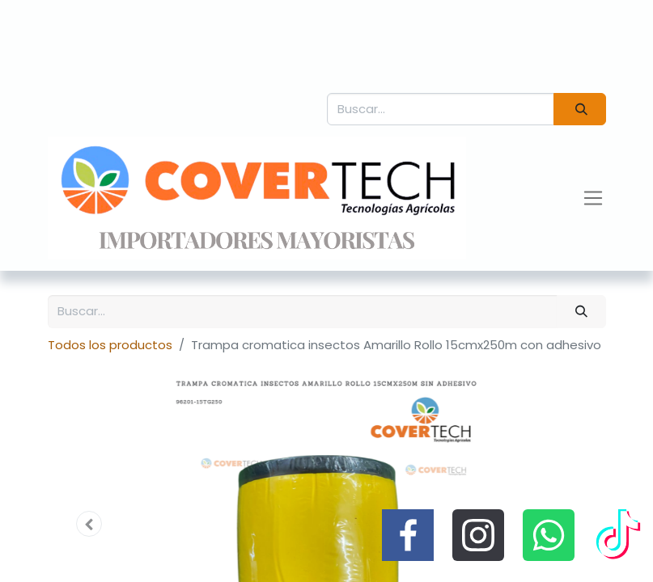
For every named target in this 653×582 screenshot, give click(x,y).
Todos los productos (110, 344)
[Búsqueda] (579, 109)
